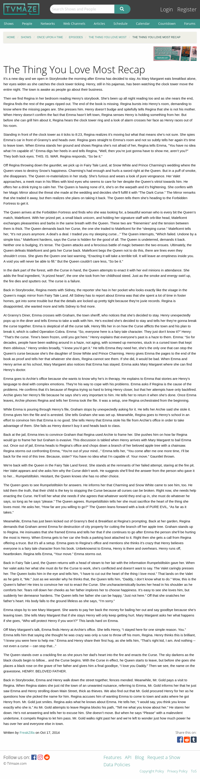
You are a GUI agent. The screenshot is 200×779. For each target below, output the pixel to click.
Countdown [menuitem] (167, 23)
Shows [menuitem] (9, 23)
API (128, 757)
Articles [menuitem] (99, 23)
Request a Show (163, 757)
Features (112, 757)
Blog (139, 757)
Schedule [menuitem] (121, 23)
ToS (194, 771)
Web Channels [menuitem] (74, 23)
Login (166, 9)
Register (187, 9)
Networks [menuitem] (48, 23)
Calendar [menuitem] (143, 23)
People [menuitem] (27, 23)
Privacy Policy (177, 771)
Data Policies (117, 765)
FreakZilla (27, 732)
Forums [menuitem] (189, 23)
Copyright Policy (152, 771)
